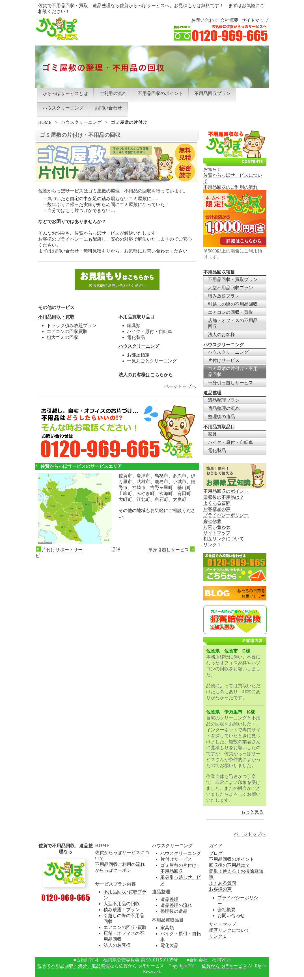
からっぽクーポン (113, 870)
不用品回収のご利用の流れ (230, 187)
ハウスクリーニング (63, 107)
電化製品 (136, 337)
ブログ (216, 853)
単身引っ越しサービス (230, 382)
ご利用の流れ (112, 93)
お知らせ (212, 169)
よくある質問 (216, 503)
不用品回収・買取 (56, 316)
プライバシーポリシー (226, 515)
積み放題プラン (224, 295)
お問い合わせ (204, 20)
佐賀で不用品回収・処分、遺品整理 (73, 965)
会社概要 (229, 20)
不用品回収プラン (212, 93)
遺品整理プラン (224, 400)
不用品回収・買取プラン (233, 279)
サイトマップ (255, 20)
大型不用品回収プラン (230, 287)
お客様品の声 (216, 509)
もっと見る (252, 811)
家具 (212, 434)
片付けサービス (224, 360)
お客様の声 (220, 889)
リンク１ (212, 544)
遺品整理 (169, 899)
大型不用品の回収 (122, 903)
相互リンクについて (223, 538)
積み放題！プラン (122, 909)
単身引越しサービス (171, 549)
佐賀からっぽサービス (224, 965)
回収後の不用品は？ (223, 497)
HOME (44, 122)
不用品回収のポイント (160, 93)
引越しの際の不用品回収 (233, 304)
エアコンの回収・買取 (230, 312)
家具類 (134, 325)
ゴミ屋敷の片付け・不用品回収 (233, 371)
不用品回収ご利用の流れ (120, 864)
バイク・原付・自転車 (149, 331)
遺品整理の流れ (224, 408)
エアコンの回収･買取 (125, 927)
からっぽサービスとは (65, 93)
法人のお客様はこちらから (145, 374)
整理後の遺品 (221, 416)
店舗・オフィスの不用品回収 (233, 323)
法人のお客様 (221, 334)
